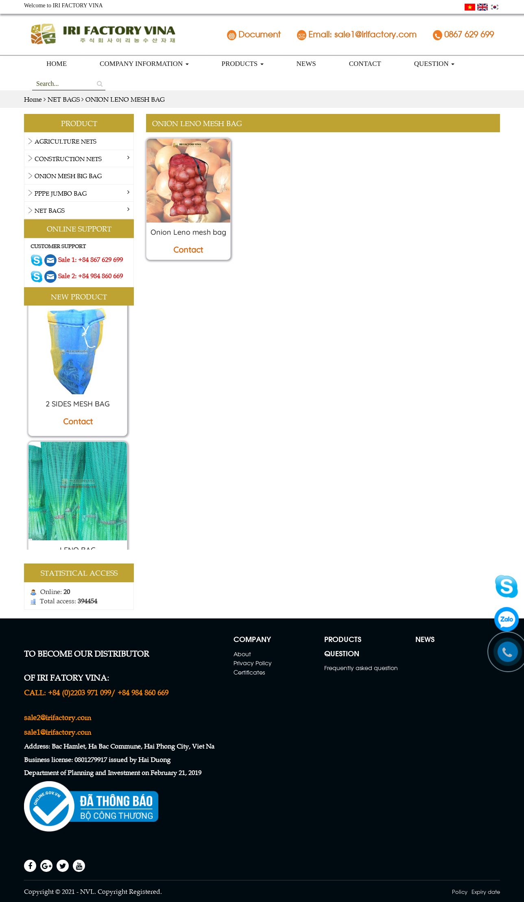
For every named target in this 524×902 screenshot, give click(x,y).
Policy (459, 891)
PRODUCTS (243, 64)
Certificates (249, 672)
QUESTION (434, 64)
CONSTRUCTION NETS (68, 158)
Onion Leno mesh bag (188, 232)
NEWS (306, 64)
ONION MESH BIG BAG (68, 175)
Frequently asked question (361, 667)
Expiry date (486, 891)
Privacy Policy (253, 662)
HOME (56, 64)
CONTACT (365, 64)
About (242, 653)
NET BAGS (50, 210)
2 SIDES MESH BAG (78, 406)
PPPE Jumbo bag (61, 193)
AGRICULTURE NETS (65, 141)
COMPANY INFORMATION (144, 64)
